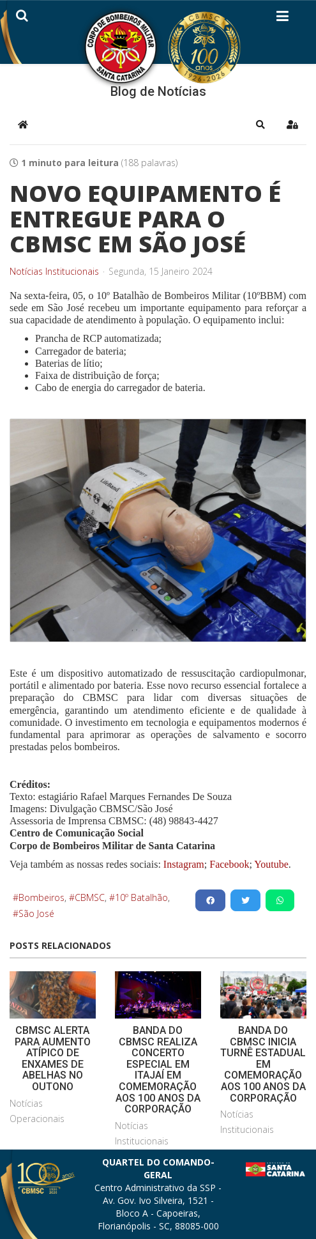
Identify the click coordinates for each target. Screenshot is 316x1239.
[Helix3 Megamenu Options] (282, 19)
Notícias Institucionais (54, 271)
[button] (260, 124)
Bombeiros (41, 897)
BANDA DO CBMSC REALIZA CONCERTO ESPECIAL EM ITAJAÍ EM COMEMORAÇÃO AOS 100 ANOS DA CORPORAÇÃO (158, 1069)
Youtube (270, 864)
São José (36, 913)
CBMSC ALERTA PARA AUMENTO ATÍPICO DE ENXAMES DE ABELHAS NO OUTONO (53, 1058)
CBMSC (90, 897)
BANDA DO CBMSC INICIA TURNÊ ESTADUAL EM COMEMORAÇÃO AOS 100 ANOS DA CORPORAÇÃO (263, 1064)
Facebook (229, 864)
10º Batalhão (141, 897)
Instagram (183, 864)
